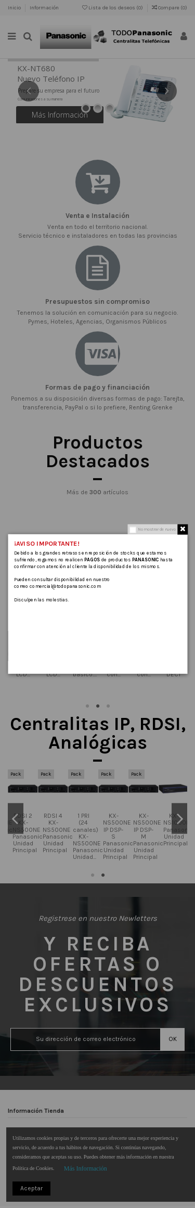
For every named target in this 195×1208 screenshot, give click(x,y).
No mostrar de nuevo (156, 529)
